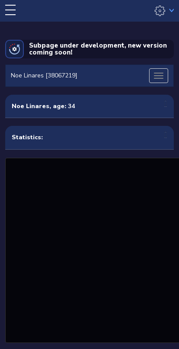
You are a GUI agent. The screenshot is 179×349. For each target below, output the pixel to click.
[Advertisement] (89, 249)
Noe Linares (30, 106)
